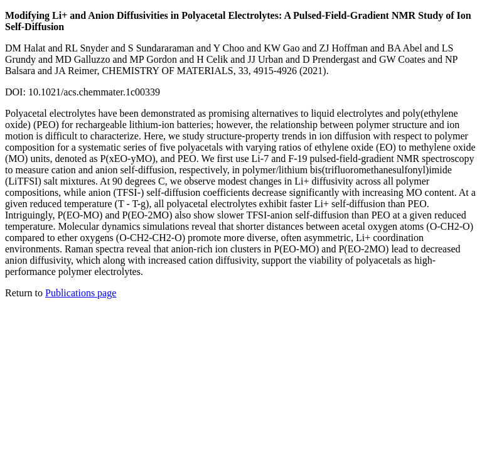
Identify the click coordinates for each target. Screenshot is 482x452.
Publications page (80, 293)
